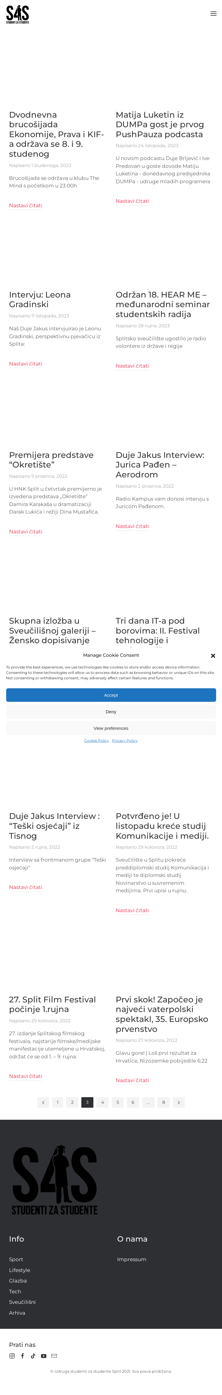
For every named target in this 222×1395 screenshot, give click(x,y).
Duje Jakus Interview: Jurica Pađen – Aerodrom (160, 465)
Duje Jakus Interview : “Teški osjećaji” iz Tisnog (54, 826)
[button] (213, 655)
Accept (111, 694)
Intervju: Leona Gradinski (40, 300)
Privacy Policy (125, 740)
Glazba (18, 1281)
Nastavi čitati (25, 205)
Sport (16, 1259)
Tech (15, 1292)
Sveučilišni (22, 1302)
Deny (111, 711)
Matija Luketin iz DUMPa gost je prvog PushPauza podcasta (160, 124)
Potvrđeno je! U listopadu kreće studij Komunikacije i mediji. (162, 826)
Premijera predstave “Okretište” (51, 460)
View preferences (111, 727)
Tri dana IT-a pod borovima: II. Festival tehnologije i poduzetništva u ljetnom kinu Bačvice (160, 640)
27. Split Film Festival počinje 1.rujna (52, 1004)
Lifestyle (19, 1270)
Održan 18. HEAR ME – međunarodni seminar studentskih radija (163, 304)
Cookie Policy (96, 740)
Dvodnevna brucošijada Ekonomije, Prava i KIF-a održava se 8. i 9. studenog (56, 134)
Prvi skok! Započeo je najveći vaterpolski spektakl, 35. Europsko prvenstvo (162, 1014)
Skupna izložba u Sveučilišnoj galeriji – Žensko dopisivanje (52, 630)
